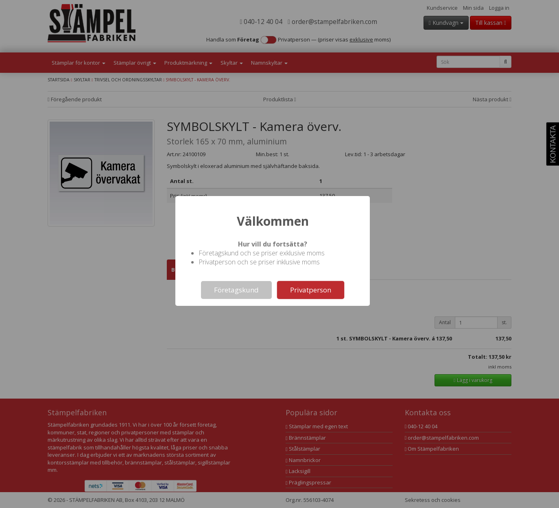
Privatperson (310, 289)
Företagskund (236, 289)
